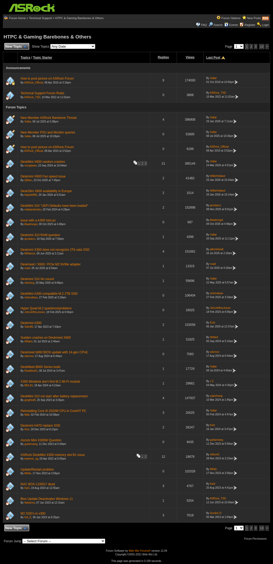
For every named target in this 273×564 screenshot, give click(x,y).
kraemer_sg (31, 458)
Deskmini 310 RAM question (40, 235)
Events (231, 24)
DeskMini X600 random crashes (42, 162)
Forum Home (17, 18)
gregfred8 (30, 400)
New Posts (254, 18)
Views (190, 57)
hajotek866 (30, 194)
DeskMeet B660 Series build (40, 367)
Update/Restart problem (37, 469)
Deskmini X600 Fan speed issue (42, 176)
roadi (27, 268)
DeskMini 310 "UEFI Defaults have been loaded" (54, 206)
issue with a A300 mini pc (38, 220)
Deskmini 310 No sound (37, 279)
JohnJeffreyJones (34, 312)
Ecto (212, 322)
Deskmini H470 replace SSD (40, 425)
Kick (26, 429)
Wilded (28, 341)
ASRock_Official (33, 82)
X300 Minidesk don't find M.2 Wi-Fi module (50, 381)
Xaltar (213, 78)
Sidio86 (28, 326)
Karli (27, 488)
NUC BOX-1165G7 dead (37, 484)
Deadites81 (31, 370)
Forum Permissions (256, 538)
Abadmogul (30, 224)
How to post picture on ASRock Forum (47, 78)
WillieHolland (217, 176)
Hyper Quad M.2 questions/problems (45, 308)
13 (261, 46)
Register (249, 24)
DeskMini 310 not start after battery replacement (53, 396)
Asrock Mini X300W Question (40, 440)
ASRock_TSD (32, 97)
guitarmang (30, 444)
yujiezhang (216, 395)
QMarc (28, 180)
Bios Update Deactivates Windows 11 (46, 499)
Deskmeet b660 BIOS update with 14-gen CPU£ (54, 352)
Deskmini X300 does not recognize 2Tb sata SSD (54, 250)
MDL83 (28, 385)
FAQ (204, 24)
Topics (25, 57)
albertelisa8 (216, 249)
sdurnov (29, 356)
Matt (26, 414)
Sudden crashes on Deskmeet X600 (45, 337)
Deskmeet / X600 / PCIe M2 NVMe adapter (50, 264)
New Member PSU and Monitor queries (47, 132)
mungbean (30, 165)
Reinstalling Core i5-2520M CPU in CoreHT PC (53, 411)
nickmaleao (31, 297)
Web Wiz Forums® (140, 550)
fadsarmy (29, 502)
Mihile (27, 473)
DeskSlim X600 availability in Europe (45, 191)
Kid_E (27, 517)
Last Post (213, 57)
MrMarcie (29, 253)
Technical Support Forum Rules (42, 93)
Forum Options (231, 18)
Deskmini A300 (30, 323)
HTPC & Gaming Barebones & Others (79, 18)
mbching (29, 282)
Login (265, 24)
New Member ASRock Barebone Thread (48, 118)
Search (218, 24)
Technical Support (40, 18)
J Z (212, 381)
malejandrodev (32, 209)
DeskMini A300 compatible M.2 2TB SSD (48, 293)
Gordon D (215, 513)
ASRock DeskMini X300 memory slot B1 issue (52, 455)
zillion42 (214, 454)
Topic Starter (42, 57)
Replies (163, 57)
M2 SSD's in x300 (32, 513)
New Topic (15, 46)
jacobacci (215, 205)
